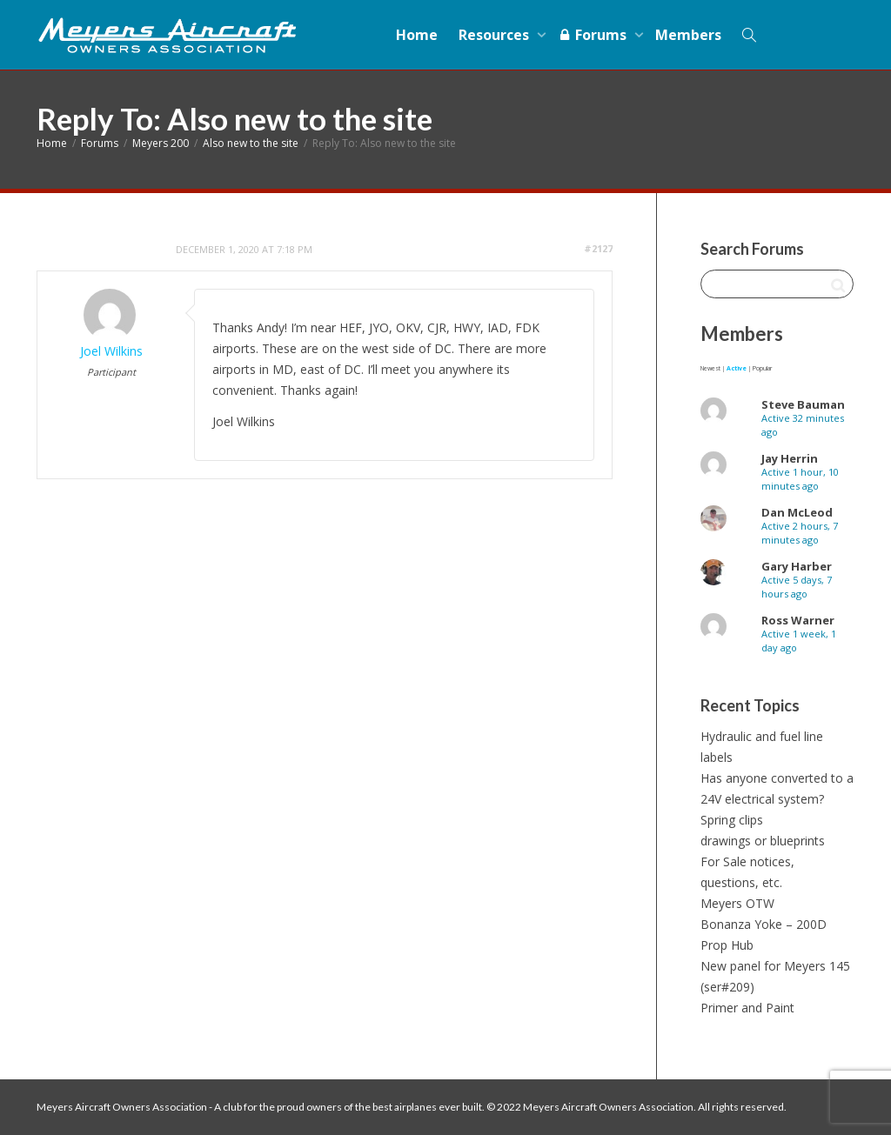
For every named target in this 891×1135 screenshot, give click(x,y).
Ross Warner (797, 620)
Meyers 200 (160, 143)
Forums (594, 34)
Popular (762, 368)
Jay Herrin (789, 458)
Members (688, 34)
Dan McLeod (797, 512)
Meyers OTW (737, 903)
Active (737, 368)
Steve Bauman (803, 404)
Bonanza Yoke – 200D (763, 924)
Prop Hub (727, 945)
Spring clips (731, 819)
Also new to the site (250, 143)
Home (417, 34)
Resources (496, 34)
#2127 (598, 248)
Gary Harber (796, 566)
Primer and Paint (747, 1007)
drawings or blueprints (762, 840)
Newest (710, 368)
